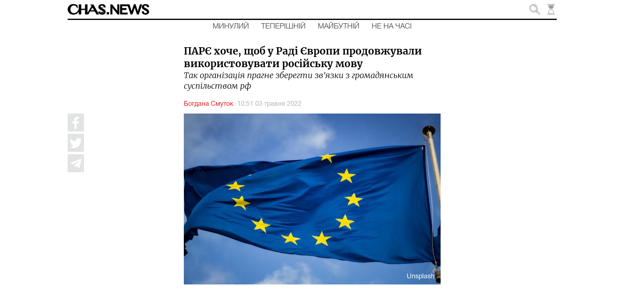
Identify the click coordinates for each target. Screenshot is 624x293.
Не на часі (392, 26)
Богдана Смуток (208, 104)
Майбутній (338, 26)
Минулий (231, 26)
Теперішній (283, 26)
